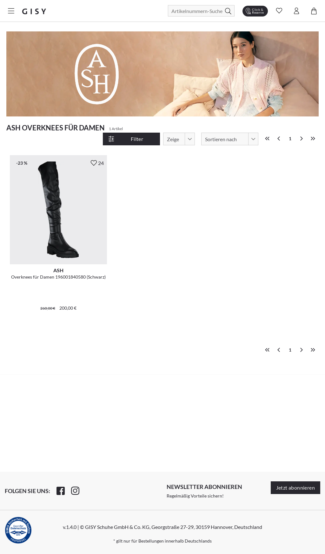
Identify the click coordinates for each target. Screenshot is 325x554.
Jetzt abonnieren (295, 488)
